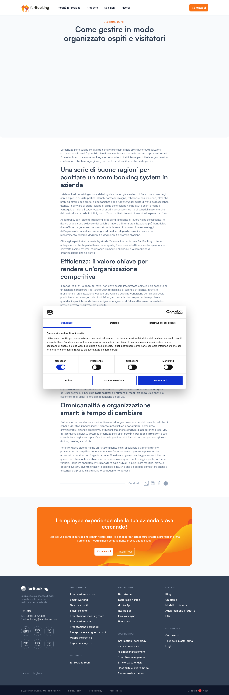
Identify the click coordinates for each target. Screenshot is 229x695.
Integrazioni (125, 610)
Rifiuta (69, 380)
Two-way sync (126, 616)
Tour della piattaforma (179, 640)
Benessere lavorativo (131, 673)
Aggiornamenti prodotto (180, 610)
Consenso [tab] (67, 322)
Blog (168, 594)
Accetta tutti (160, 380)
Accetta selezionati (114, 380)
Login (168, 646)
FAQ (167, 616)
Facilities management (131, 651)
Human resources (128, 646)
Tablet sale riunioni (129, 599)
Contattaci (199, 7)
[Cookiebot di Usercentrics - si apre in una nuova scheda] (169, 312)
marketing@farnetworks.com (42, 619)
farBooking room (80, 662)
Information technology (132, 640)
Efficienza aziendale (130, 662)
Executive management (132, 657)
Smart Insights (78, 610)
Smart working (79, 599)
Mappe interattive (81, 637)
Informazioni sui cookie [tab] (162, 322)
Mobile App (125, 605)
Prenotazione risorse (82, 594)
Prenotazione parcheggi (84, 626)
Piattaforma (125, 594)
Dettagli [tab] (114, 322)
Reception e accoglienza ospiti (89, 632)
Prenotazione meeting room (87, 616)
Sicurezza (124, 621)
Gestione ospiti (79, 605)
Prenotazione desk (81, 621)
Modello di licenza (176, 605)
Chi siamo (171, 599)
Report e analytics (81, 643)
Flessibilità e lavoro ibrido (133, 668)
